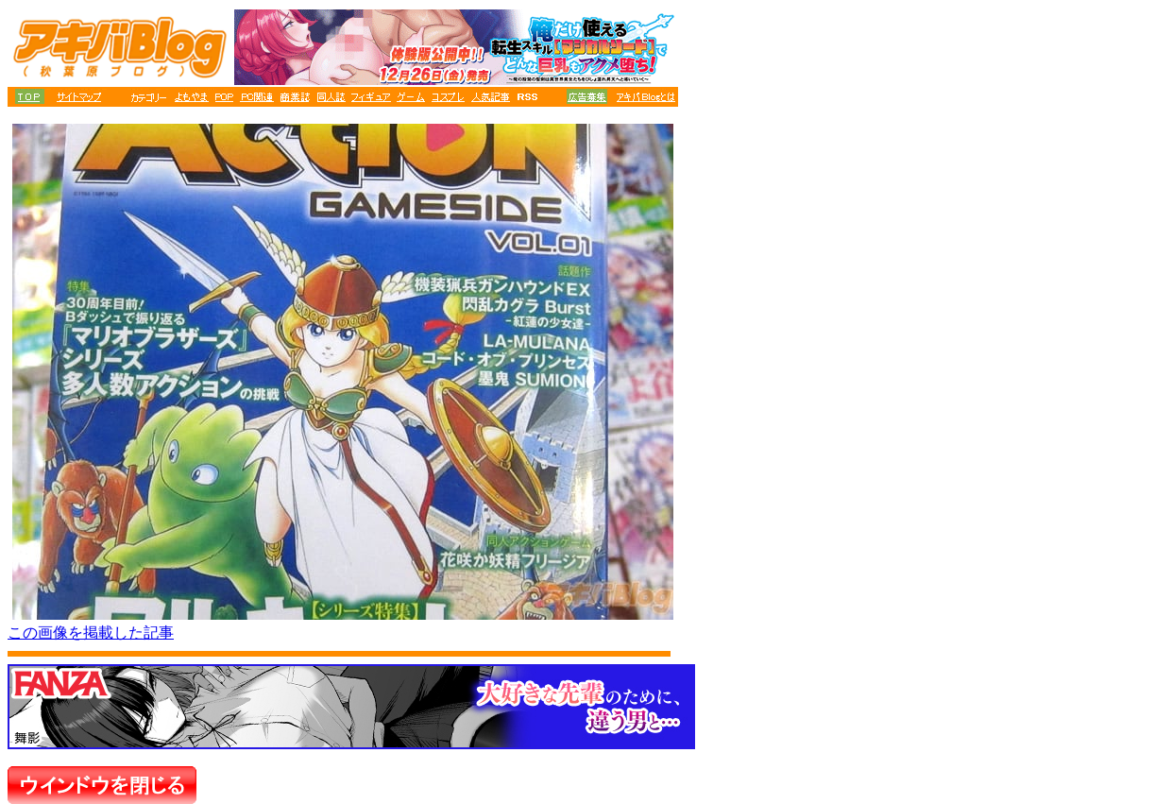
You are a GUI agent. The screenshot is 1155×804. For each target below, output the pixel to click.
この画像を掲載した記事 (91, 632)
